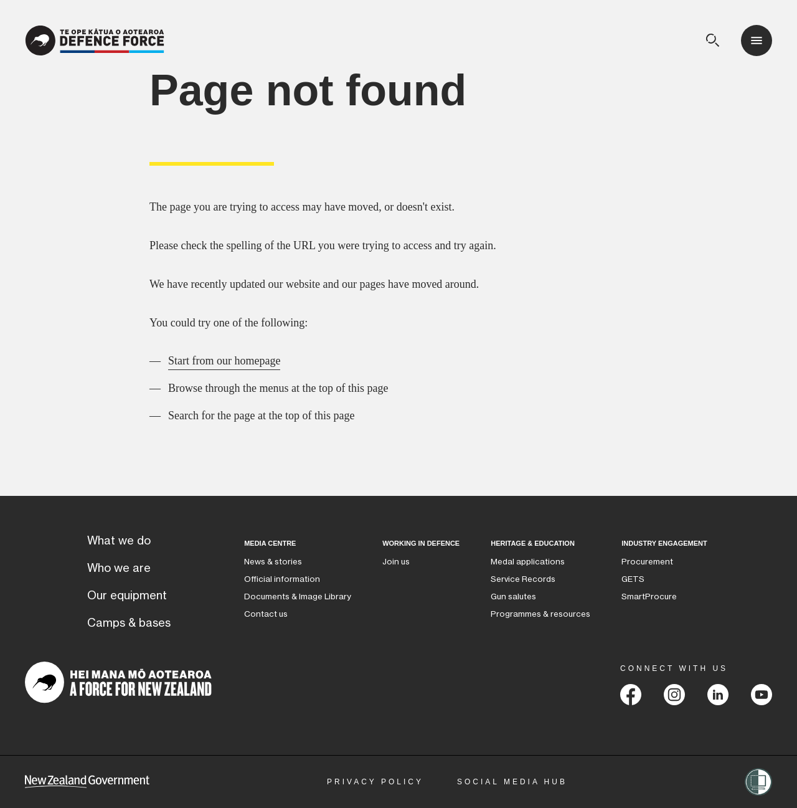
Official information (282, 579)
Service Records (523, 579)
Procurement (647, 562)
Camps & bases (129, 623)
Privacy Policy (375, 781)
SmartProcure (649, 596)
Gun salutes (513, 596)
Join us (396, 562)
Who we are (119, 568)
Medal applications (528, 562)
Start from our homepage (224, 360)
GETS (632, 579)
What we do (119, 540)
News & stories (273, 562)
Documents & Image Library (297, 596)
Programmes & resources (540, 614)
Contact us (266, 614)
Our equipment (127, 595)
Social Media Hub (512, 781)
